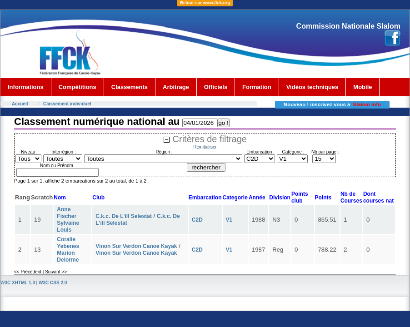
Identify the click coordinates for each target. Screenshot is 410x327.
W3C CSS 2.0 (53, 282)
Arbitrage (176, 87)
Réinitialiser (205, 146)
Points (323, 197)
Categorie (235, 197)
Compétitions (77, 87)
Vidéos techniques (312, 87)
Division (279, 197)
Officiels (215, 87)
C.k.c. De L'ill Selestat (123, 216)
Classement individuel (67, 103)
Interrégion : (63, 151)
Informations (26, 87)
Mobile (362, 87)
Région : (163, 151)
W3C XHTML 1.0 (17, 282)
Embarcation (205, 197)
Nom (60, 197)
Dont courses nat (378, 197)
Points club (299, 197)
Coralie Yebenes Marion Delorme (68, 249)
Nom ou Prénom (56, 165)
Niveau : (29, 151)
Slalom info (367, 104)
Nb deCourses (351, 197)
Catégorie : (293, 151)
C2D (197, 220)
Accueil (20, 103)
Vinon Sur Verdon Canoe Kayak (136, 246)
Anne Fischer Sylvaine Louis (68, 219)
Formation (256, 87)
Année (257, 197)
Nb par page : (325, 151)
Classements (129, 87)
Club (98, 197)
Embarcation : (260, 151)
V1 (229, 220)
